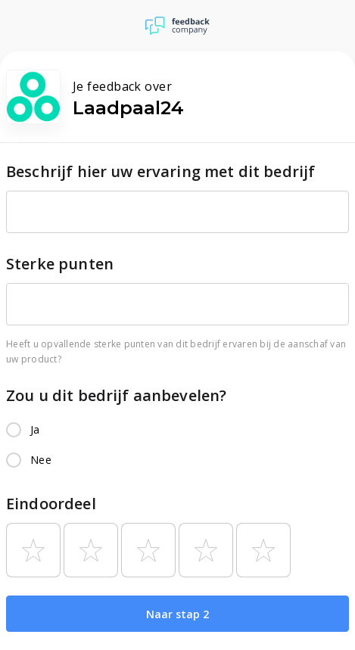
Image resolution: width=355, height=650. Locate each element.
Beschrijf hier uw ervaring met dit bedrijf (160, 171)
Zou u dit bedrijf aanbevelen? (116, 395)
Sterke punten (60, 263)
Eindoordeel (51, 503)
